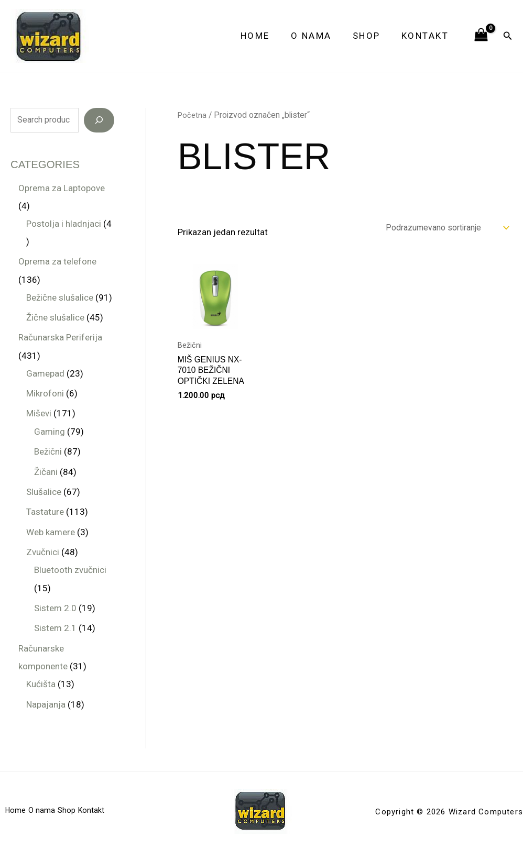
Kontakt (427, 35)
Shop (371, 35)
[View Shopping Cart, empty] (481, 35)
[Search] (99, 120)
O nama (319, 35)
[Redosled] (439, 228)
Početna (193, 115)
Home (266, 35)
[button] (508, 35)
